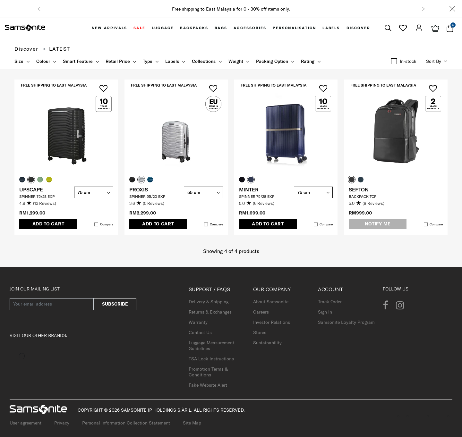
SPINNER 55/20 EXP (147, 196)
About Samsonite (270, 302)
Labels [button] (331, 28)
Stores (259, 332)
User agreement (25, 423)
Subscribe (115, 304)
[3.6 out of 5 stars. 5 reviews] (155, 203)
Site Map (192, 423)
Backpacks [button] (194, 28)
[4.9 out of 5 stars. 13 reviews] (45, 203)
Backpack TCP (362, 196)
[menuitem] (109, 28)
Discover (26, 49)
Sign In (325, 312)
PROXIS (138, 189)
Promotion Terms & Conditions (208, 372)
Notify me (378, 224)
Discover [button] (358, 28)
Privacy (61, 423)
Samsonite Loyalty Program (346, 322)
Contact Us (200, 332)
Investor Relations (271, 322)
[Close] (452, 9)
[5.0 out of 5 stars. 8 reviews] (374, 203)
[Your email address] (52, 304)
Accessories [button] (250, 28)
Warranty (198, 322)
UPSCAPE (31, 189)
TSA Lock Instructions (211, 359)
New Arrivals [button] (109, 28)
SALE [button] (139, 28)
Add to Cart (48, 224)
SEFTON (359, 189)
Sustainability (267, 343)
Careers (261, 312)
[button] (39, 9)
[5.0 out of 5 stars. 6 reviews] (265, 203)
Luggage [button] (163, 28)
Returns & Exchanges (210, 312)
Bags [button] (221, 28)
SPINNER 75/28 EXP (37, 196)
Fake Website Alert (208, 385)
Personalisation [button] (294, 28)
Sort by (433, 61)
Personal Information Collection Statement (126, 423)
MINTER (249, 189)
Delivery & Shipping (208, 302)
